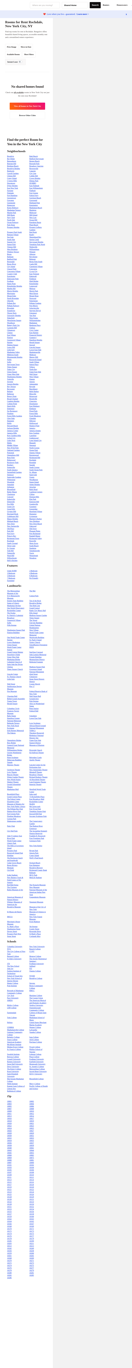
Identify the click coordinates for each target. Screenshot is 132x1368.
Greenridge (33, 509)
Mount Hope (34, 296)
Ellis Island (33, 613)
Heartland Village (35, 512)
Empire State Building (15, 601)
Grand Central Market (15, 652)
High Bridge (33, 281)
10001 (9, 1101)
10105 (9, 1170)
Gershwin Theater (13, 770)
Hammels (10, 421)
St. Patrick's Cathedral (15, 615)
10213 (31, 1246)
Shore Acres (33, 543)
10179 (31, 1239)
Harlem (10, 342)
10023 (31, 1126)
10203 (9, 1243)
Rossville (32, 541)
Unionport (33, 313)
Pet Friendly (33, 578)
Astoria (32, 382)
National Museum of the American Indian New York (38, 892)
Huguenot (32, 514)
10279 (31, 1270)
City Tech (10, 996)
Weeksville (33, 247)
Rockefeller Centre (36, 802)
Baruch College (35, 949)
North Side (11, 220)
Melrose (32, 289)
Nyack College (34, 1047)
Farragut (10, 191)
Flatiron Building (13, 633)
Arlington (10, 487)
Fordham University (36, 964)
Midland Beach (12, 521)
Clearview (33, 401)
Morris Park (33, 291)
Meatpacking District (37, 660)
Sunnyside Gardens (14, 477)
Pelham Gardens (35, 303)
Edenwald (33, 276)
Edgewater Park (13, 279)
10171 (31, 1229)
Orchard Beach (34, 863)
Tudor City (11, 369)
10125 (9, 1194)
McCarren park (34, 807)
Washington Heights (14, 377)
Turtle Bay (33, 369)
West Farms (33, 318)
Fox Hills (10, 504)
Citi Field (10, 870)
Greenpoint (11, 203)
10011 (9, 1114)
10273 (31, 1263)
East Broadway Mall (36, 799)
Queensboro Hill (13, 455)
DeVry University (35, 1074)
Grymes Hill (11, 512)
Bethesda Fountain (36, 662)
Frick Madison (34, 922)
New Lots (32, 218)
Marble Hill (11, 289)
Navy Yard (11, 218)
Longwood (33, 286)
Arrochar (32, 487)
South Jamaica (12, 470)
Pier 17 (32, 686)
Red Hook (33, 232)
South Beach (34, 546)
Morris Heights (12, 291)
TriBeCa (32, 731)
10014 (31, 1116)
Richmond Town (13, 538)
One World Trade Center (16, 637)
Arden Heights (34, 485)
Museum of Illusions (36, 745)
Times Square (12, 367)
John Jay (10, 969)
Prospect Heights (13, 227)
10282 (9, 1275)
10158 (31, 1214)
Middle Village (12, 445)
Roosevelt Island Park (15, 853)
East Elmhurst (34, 406)
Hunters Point (34, 426)
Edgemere (10, 409)
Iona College (34, 1037)
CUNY (32, 951)
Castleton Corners (35, 492)
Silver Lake (11, 546)
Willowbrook (12, 558)
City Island (11, 267)
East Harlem (33, 333)
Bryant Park (33, 851)
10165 (31, 1221)
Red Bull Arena (12, 885)
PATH (31, 647)
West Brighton (12, 249)
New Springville (13, 526)
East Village (11, 335)
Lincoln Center (12, 674)
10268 (9, 1258)
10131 (31, 1199)
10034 (9, 1141)
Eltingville (11, 502)
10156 (31, 1212)
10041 (31, 1148)
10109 (9, 1175)
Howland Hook (12, 514)
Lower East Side (35, 350)
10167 (31, 1224)
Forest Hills (33, 414)
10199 (31, 1241)
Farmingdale (11, 1013)
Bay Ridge (11, 159)
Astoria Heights (12, 384)
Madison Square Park (37, 667)
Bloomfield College (36, 1079)
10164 (9, 1221)
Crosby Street (34, 929)
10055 (31, 1153)
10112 (31, 1177)
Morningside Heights (14, 357)
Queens (32, 379)
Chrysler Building (35, 623)
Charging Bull (12, 696)
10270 (9, 1261)
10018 (9, 1121)
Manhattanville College (15, 1030)
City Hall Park (12, 831)
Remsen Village (13, 235)
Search (95, 5)
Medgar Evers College (15, 1047)
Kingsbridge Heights (14, 286)
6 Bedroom (33, 576)
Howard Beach (12, 426)
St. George (11, 548)
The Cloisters (12, 887)
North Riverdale (13, 298)
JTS (8, 964)
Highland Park (34, 203)
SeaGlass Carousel (36, 652)
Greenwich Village (14, 340)
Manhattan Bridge (13, 660)
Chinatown (11, 330)
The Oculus (11, 613)
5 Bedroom (11, 576)
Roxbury (10, 465)
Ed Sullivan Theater (36, 753)
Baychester (33, 257)
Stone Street (11, 936)
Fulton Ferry (33, 195)
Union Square (12, 372)
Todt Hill (10, 551)
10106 (31, 1170)
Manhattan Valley (13, 352)
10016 (9, 1119)
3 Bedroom (11, 573)
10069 (9, 1158)
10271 (31, 1261)
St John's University (14, 959)
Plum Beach (33, 225)
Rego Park (11, 458)
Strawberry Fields (13, 655)
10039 (31, 1145)
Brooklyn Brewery (36, 868)
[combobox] (45, 5)
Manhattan (33, 323)
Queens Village (34, 453)
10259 (9, 1253)
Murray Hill (33, 357)
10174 (9, 1234)
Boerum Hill (11, 164)
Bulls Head (33, 489)
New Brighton (34, 521)
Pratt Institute (12, 986)
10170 (9, 1229)
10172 (9, 1231)
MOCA (10, 917)
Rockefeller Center (14, 611)
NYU (9, 949)
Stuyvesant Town (13, 365)
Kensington (33, 205)
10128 (9, 1197)
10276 (9, 1268)
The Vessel (33, 620)
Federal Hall (33, 711)
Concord (10, 497)
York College (12, 1018)
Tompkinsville (34, 551)
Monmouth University (37, 1064)
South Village (34, 362)
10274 (9, 1266)
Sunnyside (33, 475)
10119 (9, 1187)
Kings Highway (12, 208)
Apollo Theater (34, 760)
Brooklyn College (35, 978)
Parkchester (33, 301)
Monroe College (35, 956)
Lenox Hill (11, 347)
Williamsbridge (35, 320)
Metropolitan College (37, 1069)
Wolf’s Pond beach (36, 858)
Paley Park (11, 826)
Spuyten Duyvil (35, 311)
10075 (31, 1158)
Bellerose (10, 394)
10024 (9, 1128)
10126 (31, 1194)
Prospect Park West (14, 934)
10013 (9, 1116)
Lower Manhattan (13, 642)
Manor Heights (12, 519)
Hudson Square (12, 345)
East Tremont (34, 274)
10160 (31, 1217)
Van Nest (32, 316)
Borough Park (34, 164)
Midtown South (12, 355)
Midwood (32, 213)
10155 (9, 1212)
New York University (37, 947)
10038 (9, 1145)
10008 (31, 1109)
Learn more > (83, 14)
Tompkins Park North (37, 244)
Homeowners (122, 5)
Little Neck (11, 440)
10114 (31, 1180)
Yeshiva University (36, 1005)
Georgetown (11, 198)
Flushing (10, 414)
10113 (9, 1180)
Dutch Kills (11, 406)
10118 (31, 1185)
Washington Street (13, 929)
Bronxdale (11, 262)
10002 (31, 1101)
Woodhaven (33, 480)
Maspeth (32, 443)
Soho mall (33, 794)
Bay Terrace (11, 387)
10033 (31, 1138)
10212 (9, 1246)
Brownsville (33, 169)
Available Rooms (13, 54)
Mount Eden (11, 296)
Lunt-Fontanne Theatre (37, 782)
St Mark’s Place (35, 934)
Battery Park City (13, 325)
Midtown (32, 355)
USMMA (10, 1027)
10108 (31, 1172)
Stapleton (32, 548)
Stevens (32, 983)
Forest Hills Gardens (14, 416)
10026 (9, 1131)
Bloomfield (11, 489)
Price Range (11, 47)
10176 (9, 1236)
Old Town (33, 529)
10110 (31, 1175)
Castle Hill (33, 264)
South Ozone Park (36, 470)
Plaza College (34, 1057)
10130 (9, 1199)
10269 (31, 1258)
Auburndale (33, 384)
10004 (31, 1104)
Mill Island (33, 215)
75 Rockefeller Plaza (36, 797)
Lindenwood (34, 438)
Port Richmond (34, 534)
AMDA (10, 1000)
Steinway (10, 475)
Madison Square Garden (38, 615)
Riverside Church (35, 750)
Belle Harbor (34, 391)
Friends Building (35, 657)
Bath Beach (33, 156)
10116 (31, 1182)
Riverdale (10, 308)
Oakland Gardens (13, 450)
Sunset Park (11, 244)
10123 (9, 1192)
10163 (31, 1219)
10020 (9, 1123)
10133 (31, 1202)
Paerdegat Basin (35, 222)
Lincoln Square (34, 347)
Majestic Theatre (13, 765)
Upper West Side (13, 374)
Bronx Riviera (12, 865)
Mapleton (32, 210)
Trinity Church (34, 642)
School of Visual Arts (15, 976)
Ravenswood (34, 455)
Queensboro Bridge (14, 740)
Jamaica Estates (35, 431)
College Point (12, 404)
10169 (31, 1226)
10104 (31, 1168)
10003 (9, 1104)
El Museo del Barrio (14, 912)
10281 (31, 1273)
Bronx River (11, 264)
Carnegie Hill (12, 328)
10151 (9, 1207)
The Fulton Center (13, 799)
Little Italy (11, 350)
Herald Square (34, 342)
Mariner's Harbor (35, 519)
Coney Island (12, 178)
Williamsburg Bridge (14, 750)
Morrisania (11, 293)
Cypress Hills (12, 181)
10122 (31, 1190)
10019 (31, 1121)
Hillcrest (32, 421)
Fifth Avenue (11, 625)
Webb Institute (12, 1084)
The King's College (14, 1069)
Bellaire (10, 391)
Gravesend (33, 200)
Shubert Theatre (13, 782)
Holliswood (33, 423)
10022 (9, 1126)
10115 (9, 1182)
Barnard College (13, 956)
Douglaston (33, 404)
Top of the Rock (35, 601)
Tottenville (11, 553)
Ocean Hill (33, 220)
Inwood (32, 345)
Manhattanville (34, 352)
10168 (9, 1226)
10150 (31, 1204)
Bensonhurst (11, 161)
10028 (9, 1133)
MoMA (32, 804)
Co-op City (33, 271)
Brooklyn (10, 156)
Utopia (31, 477)
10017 (31, 1119)
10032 (9, 1138)
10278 (9, 1270)
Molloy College (12, 1005)
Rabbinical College (14, 1091)
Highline (10, 856)
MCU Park (33, 875)
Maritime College (35, 996)
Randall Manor (34, 536)
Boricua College (13, 1057)
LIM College (11, 1008)
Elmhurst (32, 409)
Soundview (11, 311)
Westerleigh (33, 556)
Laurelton (32, 436)
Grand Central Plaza (14, 797)
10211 (31, 1243)
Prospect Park (12, 851)
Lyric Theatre (12, 772)
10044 (31, 1150)
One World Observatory (15, 608)
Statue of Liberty (13, 603)
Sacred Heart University (38, 1071)
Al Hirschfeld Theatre (37, 780)
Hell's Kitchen (12, 561)
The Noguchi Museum (37, 885)
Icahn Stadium (12, 875)
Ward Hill (10, 556)
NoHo (9, 360)
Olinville (10, 301)
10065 (31, 1155)
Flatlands (10, 193)
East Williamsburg (36, 188)
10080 (9, 1160)
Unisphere (33, 716)
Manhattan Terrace (14, 210)
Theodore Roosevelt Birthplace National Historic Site (36, 735)
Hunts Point (11, 284)
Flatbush (32, 191)
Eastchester (11, 276)
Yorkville (10, 379)
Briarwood (33, 396)
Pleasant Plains (34, 531)
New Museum (34, 887)
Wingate (32, 252)
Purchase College (35, 1042)
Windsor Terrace (13, 252)
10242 (9, 1248)
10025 (31, 1128)
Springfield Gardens (14, 472)
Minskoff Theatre (35, 772)
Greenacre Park (35, 841)
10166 (9, 1224)
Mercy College (34, 1084)
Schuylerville (34, 308)
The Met (32, 591)
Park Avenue (34, 701)
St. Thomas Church (14, 677)
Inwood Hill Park (35, 814)
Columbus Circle (13, 709)
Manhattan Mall (13, 789)
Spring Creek (34, 240)
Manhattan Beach (35, 208)
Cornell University (14, 1059)
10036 (9, 1143)
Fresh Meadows (35, 416)
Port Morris (33, 306)
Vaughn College (35, 1032)
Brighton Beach (12, 166)
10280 (9, 1273)
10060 (9, 1155)
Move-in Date (26, 47)
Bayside (32, 387)
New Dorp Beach (35, 524)
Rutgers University (14, 1062)
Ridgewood (11, 460)
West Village (34, 377)
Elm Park (32, 499)
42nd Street (33, 674)
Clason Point (11, 269)
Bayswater (11, 389)
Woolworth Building (36, 637)
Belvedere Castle (35, 758)
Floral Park (33, 411)
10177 (31, 1236)
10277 (31, 1268)
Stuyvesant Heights (36, 242)
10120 (31, 1187)
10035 (31, 1141)
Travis (31, 553)
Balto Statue (11, 716)
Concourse (33, 269)
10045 (9, 1153)
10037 (31, 1143)
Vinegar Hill (11, 247)
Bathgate (10, 257)
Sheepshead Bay (35, 237)
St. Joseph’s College (36, 1067)
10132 (9, 1202)
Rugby (31, 235)
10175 (31, 1234)
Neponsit (32, 445)
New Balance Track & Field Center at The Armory (15, 880)
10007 (9, 1109)
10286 (9, 1278)
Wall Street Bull (35, 696)
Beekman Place (35, 325)
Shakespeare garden (14, 821)
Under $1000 (12, 571)
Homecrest (11, 205)
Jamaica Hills (12, 433)
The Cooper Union (36, 998)
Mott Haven (33, 293)
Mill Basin (11, 215)
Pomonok (10, 453)
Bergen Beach (34, 161)
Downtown (11, 183)
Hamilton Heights (35, 340)
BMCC (32, 991)
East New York (12, 188)
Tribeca (32, 367)
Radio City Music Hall (37, 611)
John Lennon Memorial (37, 655)
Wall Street (33, 374)
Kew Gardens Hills (14, 436)
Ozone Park (33, 450)
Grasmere (32, 507)
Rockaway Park (12, 463)
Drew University (13, 1067)
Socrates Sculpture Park (38, 816)
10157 (9, 1214)
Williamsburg (34, 249)
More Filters (29, 54)
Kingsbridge (33, 284)
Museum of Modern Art (15, 804)
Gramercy (33, 338)
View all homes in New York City (27, 106)
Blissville (32, 394)
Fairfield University (36, 1062)
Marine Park (11, 213)
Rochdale (32, 460)
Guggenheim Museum (37, 897)
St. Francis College (14, 1049)
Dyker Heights (12, 186)
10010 (31, 1111)
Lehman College (35, 1054)
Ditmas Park (33, 181)
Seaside (32, 465)
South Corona (34, 467)
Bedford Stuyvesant (36, 159)
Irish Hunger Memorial (15, 731)
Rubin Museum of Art (15, 890)
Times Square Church (15, 669)
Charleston (11, 494)
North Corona (34, 448)
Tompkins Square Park (37, 811)
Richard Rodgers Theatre (38, 777)
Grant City (11, 507)
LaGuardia (33, 1030)
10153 (9, 1209)
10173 (31, 1231)
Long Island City (35, 440)
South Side (11, 240)
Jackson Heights (13, 428)
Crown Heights (34, 178)
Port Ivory (10, 534)
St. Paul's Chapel (35, 640)
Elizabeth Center (13, 802)
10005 (9, 1106)
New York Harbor (35, 846)
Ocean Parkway (12, 222)
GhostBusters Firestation (38, 645)
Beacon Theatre (12, 775)
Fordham (10, 281)
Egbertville (11, 499)
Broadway (11, 618)
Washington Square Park (16, 630)
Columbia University (14, 947)
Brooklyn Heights (13, 169)
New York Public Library (16, 807)
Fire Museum (12, 691)
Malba (9, 443)
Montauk (10, 868)
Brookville (33, 399)
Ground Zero (34, 699)
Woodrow (32, 558)
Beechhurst (33, 389)
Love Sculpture (34, 723)
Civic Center (34, 330)
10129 (31, 1197)
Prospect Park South (14, 232)
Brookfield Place (13, 794)
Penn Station (34, 709)
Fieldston (32, 279)
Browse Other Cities (27, 115)
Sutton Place (33, 365)
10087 (9, 1163)
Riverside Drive (35, 931)
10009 (9, 1111)
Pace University (13, 998)
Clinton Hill (11, 176)
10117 (9, 1185)
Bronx (9, 254)
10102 (31, 1165)
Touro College (12, 1040)
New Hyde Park (13, 448)
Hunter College (12, 983)
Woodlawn (11, 323)
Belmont (32, 259)
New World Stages (13, 780)
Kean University (13, 1071)
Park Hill (10, 531)
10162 (9, 1219)
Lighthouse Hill (12, 516)
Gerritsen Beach (35, 198)
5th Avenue (33, 927)
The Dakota (11, 733)
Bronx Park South (35, 262)
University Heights (14, 316)
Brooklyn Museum (14, 907)
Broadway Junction (36, 166)
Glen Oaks (11, 418)
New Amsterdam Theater (38, 770)
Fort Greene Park (13, 814)
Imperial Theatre (35, 784)
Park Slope (11, 225)
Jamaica (32, 428)
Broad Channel (12, 399)
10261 (9, 1256)
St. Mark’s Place (13, 927)
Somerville (11, 467)
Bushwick (10, 171)
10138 (9, 1204)
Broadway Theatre (36, 775)
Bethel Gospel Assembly (16, 699)
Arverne (10, 382)
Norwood (32, 298)
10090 (31, 1163)
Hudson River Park (14, 811)
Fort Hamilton (12, 195)
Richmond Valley (35, 538)
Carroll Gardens (13, 173)
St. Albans (33, 472)
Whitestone (11, 480)
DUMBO (32, 183)
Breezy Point (11, 396)
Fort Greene (33, 193)
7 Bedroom (11, 578)
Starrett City (11, 242)
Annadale (10, 485)
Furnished (10, 581)
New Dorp (11, 524)
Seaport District (35, 743)
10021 (31, 1123)
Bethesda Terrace (13, 723)
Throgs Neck (11, 313)
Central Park (33, 596)
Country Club (12, 274)
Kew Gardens (34, 433)
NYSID (32, 976)
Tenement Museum (36, 902)
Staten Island (34, 482)
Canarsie (32, 171)
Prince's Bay (11, 536)
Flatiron (10, 338)
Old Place (10, 529)
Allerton (32, 254)
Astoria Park (33, 853)
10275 (31, 1266)
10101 (9, 1165)
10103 (9, 1168)
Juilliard (32, 966)
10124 (31, 1192)
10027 (31, 1131)
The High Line (34, 606)
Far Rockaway (12, 411)
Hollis (9, 423)
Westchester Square (14, 320)
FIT (30, 969)
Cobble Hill (33, 176)
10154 (31, 1209)
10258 (31, 1251)
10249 (31, 1248)
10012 (31, 1114)
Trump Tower (12, 701)
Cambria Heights (13, 401)
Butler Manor (12, 492)
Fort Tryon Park (35, 809)
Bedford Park (12, 259)
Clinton (10, 333)
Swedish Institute (13, 1054)
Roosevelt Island (35, 360)
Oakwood (32, 526)
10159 (9, 1217)
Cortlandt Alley (35, 936)
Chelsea (32, 328)
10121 (9, 1190)
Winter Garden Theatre (15, 777)
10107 (9, 1172)
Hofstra (10, 1022)
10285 (31, 1275)
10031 (31, 1136)
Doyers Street (12, 931)
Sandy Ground (12, 543)
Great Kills (11, 509)
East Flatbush (34, 186)
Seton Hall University (15, 1064)
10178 (9, 1239)
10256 (9, 1251)
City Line (32, 173)
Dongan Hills (34, 497)
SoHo (9, 362)
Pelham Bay (11, 303)
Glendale (32, 418)
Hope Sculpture (12, 758)
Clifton (32, 494)
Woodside (10, 482)
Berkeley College (13, 1037)
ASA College (34, 1040)
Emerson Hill (34, 502)
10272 (9, 1263)
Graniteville (33, 504)
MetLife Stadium (35, 878)
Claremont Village (36, 267)
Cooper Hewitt (34, 684)
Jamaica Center (12, 431)
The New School (13, 966)
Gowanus (10, 200)
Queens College (35, 971)
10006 (31, 1106)
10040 (9, 1148)
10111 (9, 1177)
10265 (31, 1256)
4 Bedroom (33, 573)
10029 (31, 1133)
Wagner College (35, 1027)
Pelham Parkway (13, 306)
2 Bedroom (33, 571)
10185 (9, 1241)
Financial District (35, 335)
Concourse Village (13, 271)
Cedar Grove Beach (14, 863)
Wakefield (10, 318)
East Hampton (34, 865)
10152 (31, 1207)
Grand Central (34, 608)
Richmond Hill (34, 458)
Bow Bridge (11, 743)
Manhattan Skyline (14, 606)
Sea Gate (10, 237)
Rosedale (32, 463)
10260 (31, 1253)
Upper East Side (35, 372)
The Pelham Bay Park (15, 809)
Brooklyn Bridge (35, 603)
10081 (31, 1160)
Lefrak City (11, 438)
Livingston (33, 516)
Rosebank (10, 541)
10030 (9, 1136)
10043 (9, 1150)
